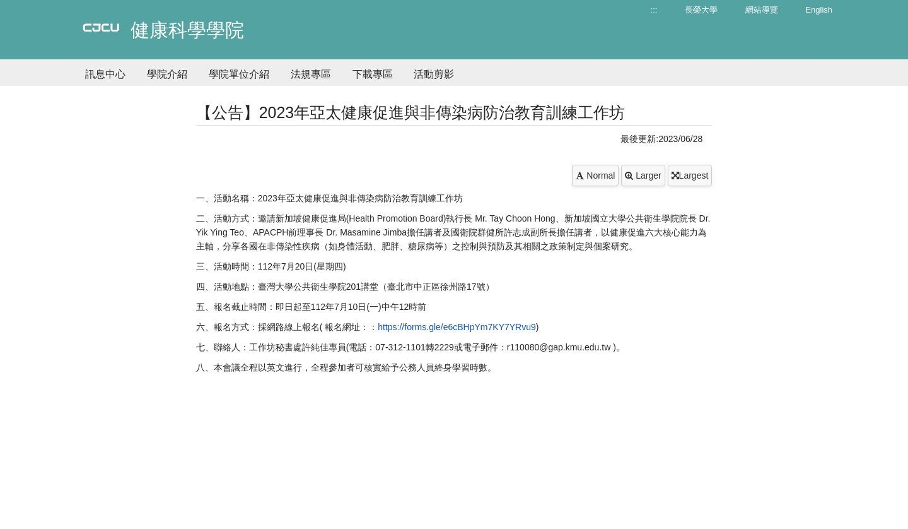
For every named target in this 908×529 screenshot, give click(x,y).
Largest (690, 175)
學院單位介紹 (239, 74)
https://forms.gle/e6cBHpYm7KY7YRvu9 (457, 327)
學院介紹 (167, 74)
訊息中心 (105, 74)
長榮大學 (701, 10)
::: (654, 10)
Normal (595, 175)
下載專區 (372, 74)
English (818, 10)
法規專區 (311, 74)
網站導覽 (761, 10)
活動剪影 (434, 74)
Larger (643, 175)
